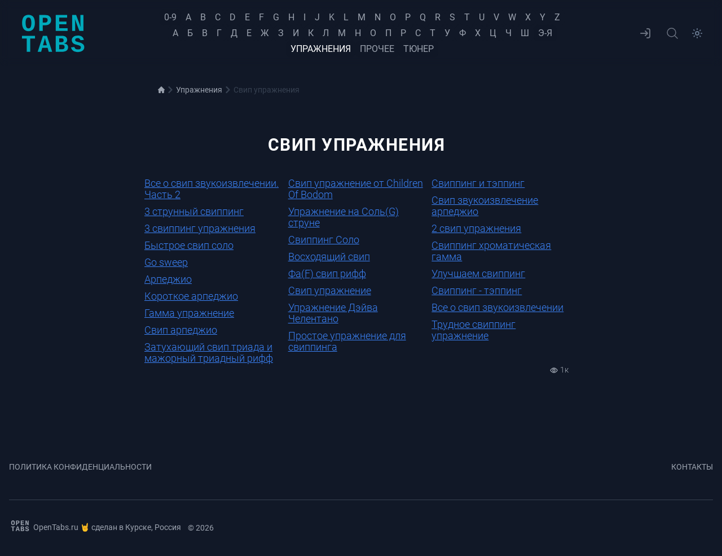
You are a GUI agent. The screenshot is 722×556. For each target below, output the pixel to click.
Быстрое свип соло (189, 245)
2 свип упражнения (476, 228)
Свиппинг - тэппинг (477, 290)
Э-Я (545, 33)
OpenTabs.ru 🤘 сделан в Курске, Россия (95, 525)
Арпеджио (168, 279)
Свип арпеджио (180, 330)
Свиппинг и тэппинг (478, 183)
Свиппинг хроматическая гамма (491, 250)
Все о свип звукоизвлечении (497, 307)
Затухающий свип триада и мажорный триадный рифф (208, 352)
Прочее (377, 48)
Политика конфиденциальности (80, 466)
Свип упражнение (329, 290)
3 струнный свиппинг (194, 211)
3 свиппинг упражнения (200, 228)
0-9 (170, 17)
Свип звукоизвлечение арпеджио (485, 205)
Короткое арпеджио (191, 296)
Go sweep (166, 262)
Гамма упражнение (189, 313)
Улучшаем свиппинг (478, 273)
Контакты (692, 466)
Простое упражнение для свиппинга (347, 341)
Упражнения (320, 48)
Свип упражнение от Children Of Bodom (355, 188)
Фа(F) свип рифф (327, 273)
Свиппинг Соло (323, 240)
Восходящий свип (329, 256)
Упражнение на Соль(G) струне (343, 217)
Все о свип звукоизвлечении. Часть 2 (211, 188)
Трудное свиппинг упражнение (474, 330)
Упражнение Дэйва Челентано (333, 313)
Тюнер (418, 48)
